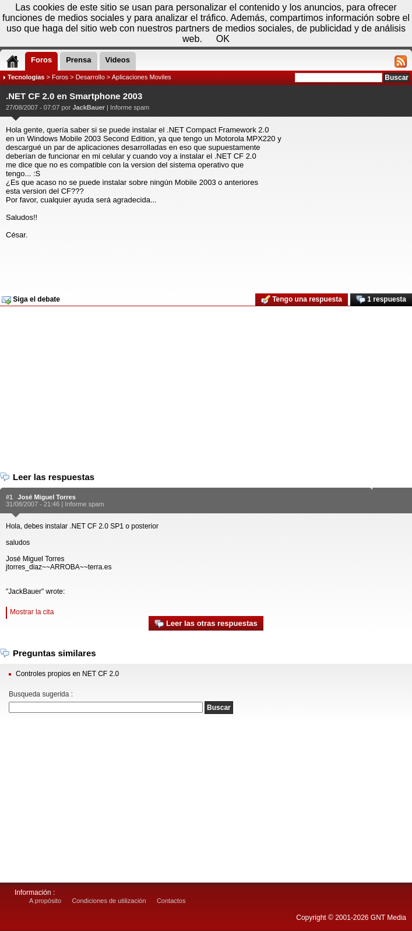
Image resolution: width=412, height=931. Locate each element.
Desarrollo (90, 77)
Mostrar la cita (32, 612)
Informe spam (129, 107)
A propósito (45, 900)
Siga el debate (31, 299)
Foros (60, 77)
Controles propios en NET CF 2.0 (67, 674)
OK (223, 39)
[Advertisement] (204, 262)
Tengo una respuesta (301, 299)
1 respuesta (381, 299)
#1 (9, 497)
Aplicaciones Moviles (141, 77)
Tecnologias (26, 77)
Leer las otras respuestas (205, 624)
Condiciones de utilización (109, 900)
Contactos (171, 900)
